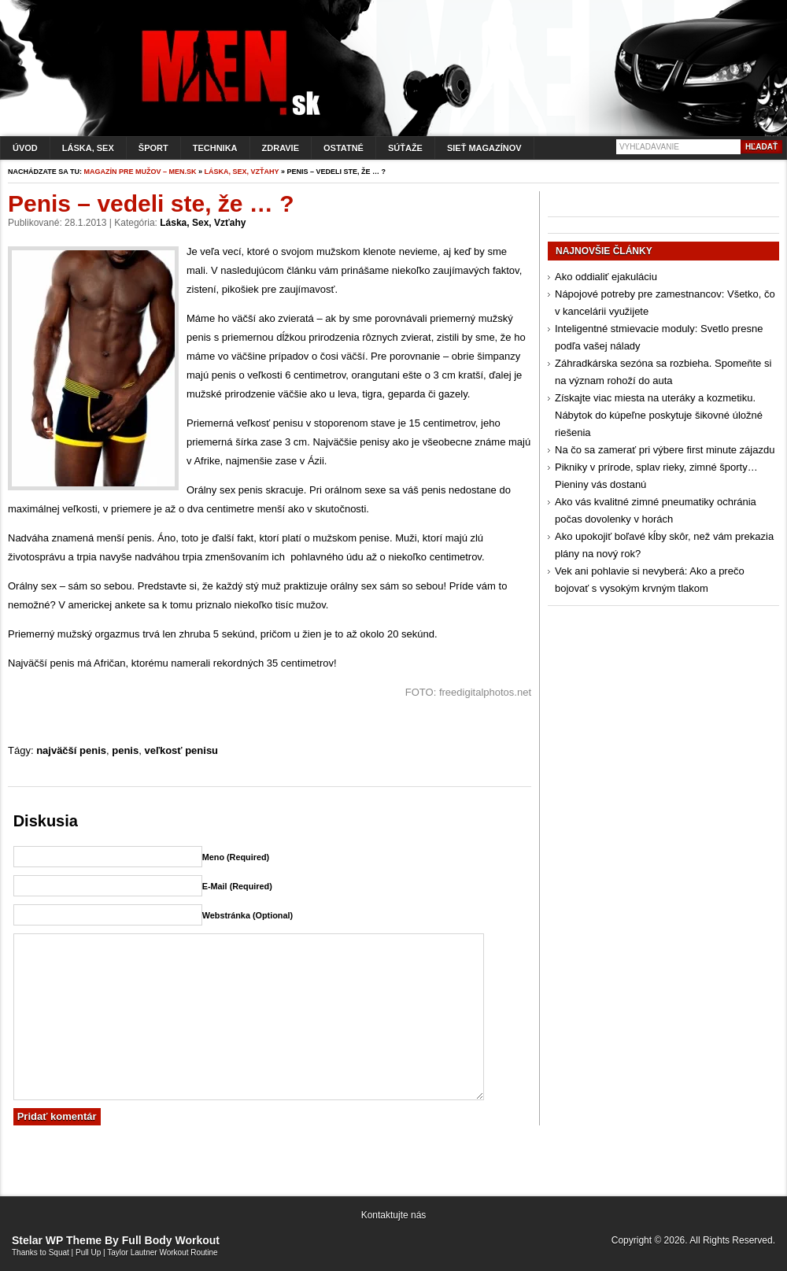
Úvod (25, 148)
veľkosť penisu (181, 750)
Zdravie (280, 148)
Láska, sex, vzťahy (242, 172)
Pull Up (88, 1252)
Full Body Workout (171, 1240)
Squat (59, 1252)
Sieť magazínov (484, 148)
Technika (215, 148)
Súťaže (405, 148)
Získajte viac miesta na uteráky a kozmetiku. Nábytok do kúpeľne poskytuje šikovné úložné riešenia (659, 415)
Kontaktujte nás (394, 1215)
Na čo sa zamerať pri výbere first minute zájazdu (664, 450)
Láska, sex (88, 148)
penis (125, 750)
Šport (153, 148)
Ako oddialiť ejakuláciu (606, 277)
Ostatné (343, 148)
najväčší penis (71, 750)
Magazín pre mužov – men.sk (140, 172)
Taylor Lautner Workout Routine (162, 1252)
